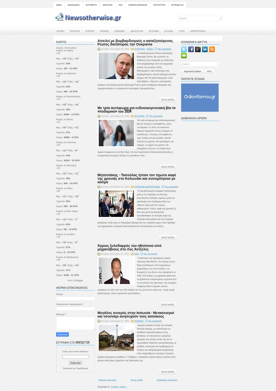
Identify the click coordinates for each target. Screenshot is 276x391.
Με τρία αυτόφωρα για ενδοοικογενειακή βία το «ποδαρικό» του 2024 (137, 109)
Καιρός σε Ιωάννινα (66, 142)
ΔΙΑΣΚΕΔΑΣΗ (74, 5)
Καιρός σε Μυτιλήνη (66, 165)
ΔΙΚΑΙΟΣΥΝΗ (136, 30)
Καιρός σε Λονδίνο (65, 234)
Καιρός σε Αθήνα (65, 50)
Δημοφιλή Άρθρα (192, 71)
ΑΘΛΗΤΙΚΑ (107, 5)
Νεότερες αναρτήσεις (108, 380)
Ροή (209, 71)
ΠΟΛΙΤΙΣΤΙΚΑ (159, 5)
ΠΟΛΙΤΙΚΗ (75, 30)
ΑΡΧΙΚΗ (60, 30)
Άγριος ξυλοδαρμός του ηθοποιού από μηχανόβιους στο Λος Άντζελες (130, 247)
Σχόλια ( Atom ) (119, 386)
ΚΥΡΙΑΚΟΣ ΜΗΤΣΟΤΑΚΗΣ (147, 187)
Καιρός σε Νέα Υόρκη (67, 211)
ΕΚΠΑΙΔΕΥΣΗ (177, 5)
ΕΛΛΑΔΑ (169, 30)
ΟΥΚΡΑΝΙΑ (140, 49)
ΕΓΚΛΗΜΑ (154, 30)
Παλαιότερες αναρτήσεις (167, 380)
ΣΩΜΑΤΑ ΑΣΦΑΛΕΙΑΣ (138, 5)
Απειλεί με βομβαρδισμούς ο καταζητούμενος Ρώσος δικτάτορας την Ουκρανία (135, 42)
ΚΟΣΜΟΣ (104, 30)
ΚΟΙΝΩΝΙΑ (120, 30)
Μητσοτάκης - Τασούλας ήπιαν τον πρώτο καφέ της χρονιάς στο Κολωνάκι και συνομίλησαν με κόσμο (137, 178)
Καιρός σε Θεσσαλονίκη (68, 96)
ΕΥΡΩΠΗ (89, 30)
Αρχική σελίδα (137, 380)
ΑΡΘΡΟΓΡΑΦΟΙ (197, 30)
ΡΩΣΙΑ (150, 49)
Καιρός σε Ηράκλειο (66, 73)
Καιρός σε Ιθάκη (64, 188)
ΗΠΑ (136, 254)
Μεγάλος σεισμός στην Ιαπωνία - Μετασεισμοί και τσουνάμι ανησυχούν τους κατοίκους (136, 314)
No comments (164, 49)
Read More (167, 99)
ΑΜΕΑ (59, 5)
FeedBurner (82, 368)
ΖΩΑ (120, 5)
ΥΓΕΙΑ (182, 30)
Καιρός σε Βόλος (64, 119)
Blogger (79, 280)
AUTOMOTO (91, 5)
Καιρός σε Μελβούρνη (67, 257)
